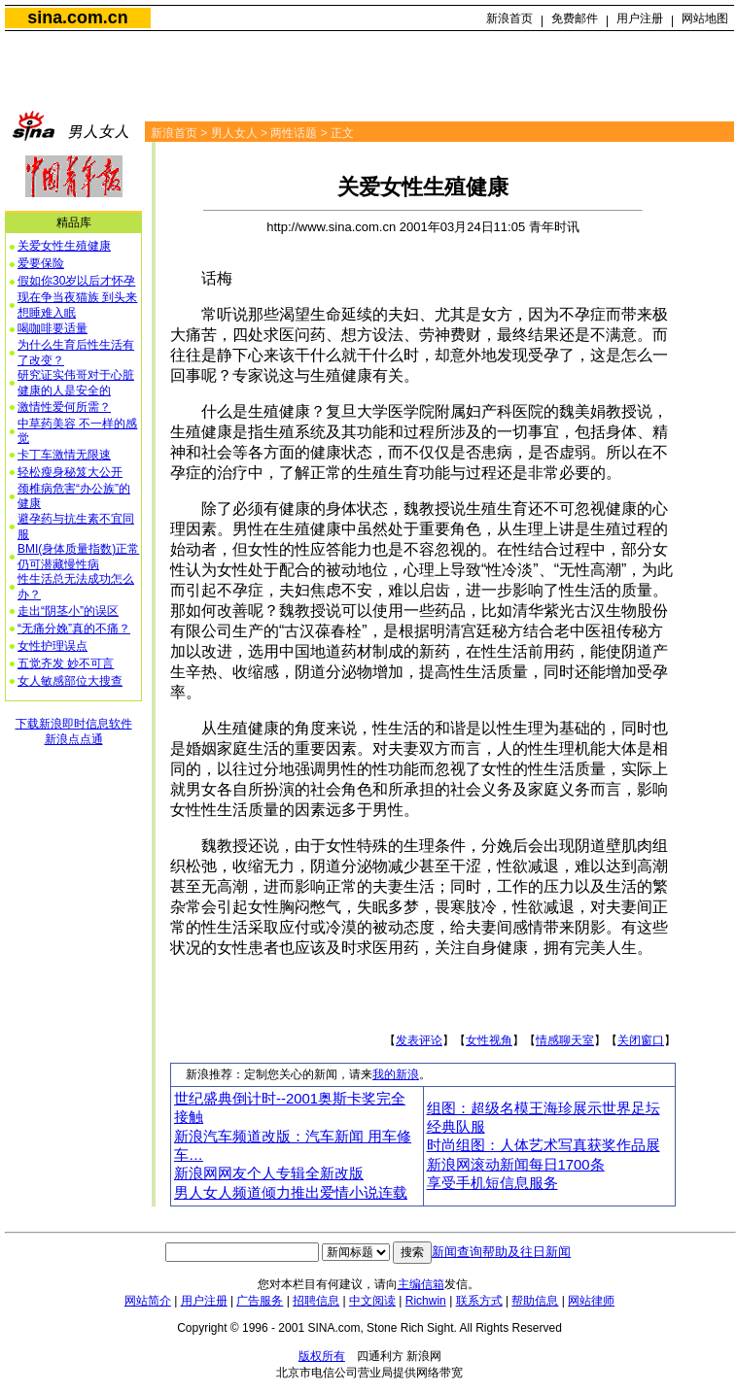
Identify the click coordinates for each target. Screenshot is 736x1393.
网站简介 (147, 1301)
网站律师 (591, 1301)
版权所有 (321, 1356)
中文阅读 (372, 1301)
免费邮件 (574, 18)
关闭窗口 (640, 1040)
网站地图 (705, 18)
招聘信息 (316, 1301)
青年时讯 (554, 227)
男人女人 (234, 133)
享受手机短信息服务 (492, 1183)
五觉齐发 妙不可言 (66, 663)
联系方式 (479, 1301)
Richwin (425, 1301)
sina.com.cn (77, 17)
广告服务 (259, 1301)
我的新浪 (395, 1074)
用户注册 (639, 18)
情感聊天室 (565, 1040)
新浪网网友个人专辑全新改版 (269, 1173)
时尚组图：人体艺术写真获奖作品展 (543, 1145)
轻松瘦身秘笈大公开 (70, 472)
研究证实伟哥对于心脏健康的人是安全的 (76, 382)
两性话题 (293, 133)
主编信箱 (421, 1284)
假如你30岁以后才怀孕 (76, 281)
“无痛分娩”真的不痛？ (74, 628)
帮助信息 (534, 1301)
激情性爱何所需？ (64, 407)
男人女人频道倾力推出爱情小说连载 (290, 1193)
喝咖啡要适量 (53, 328)
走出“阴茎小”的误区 (68, 611)
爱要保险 (41, 263)
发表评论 (419, 1040)
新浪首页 (509, 18)
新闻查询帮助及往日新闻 (501, 1251)
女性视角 (489, 1040)
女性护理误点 (53, 646)
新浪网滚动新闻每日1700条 (516, 1164)
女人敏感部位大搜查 (70, 681)
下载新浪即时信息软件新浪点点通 (74, 731)
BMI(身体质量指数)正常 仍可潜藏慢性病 (78, 556)
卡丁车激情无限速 (64, 454)
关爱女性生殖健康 (64, 246)
